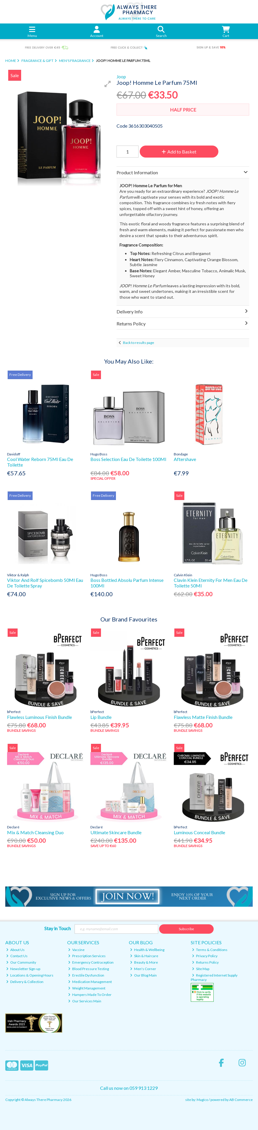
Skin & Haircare (144, 956)
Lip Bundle (101, 717)
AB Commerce (241, 1099)
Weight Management (86, 988)
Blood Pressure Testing (88, 969)
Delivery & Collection (24, 981)
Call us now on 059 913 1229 (129, 1088)
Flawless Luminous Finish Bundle (39, 717)
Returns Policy (205, 962)
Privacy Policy (204, 956)
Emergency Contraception (91, 962)
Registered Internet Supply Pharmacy (214, 977)
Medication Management (90, 981)
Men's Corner (143, 969)
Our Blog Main (143, 975)
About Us (15, 949)
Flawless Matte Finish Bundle (203, 717)
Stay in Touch (57, 928)
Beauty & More (144, 962)
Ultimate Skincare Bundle (115, 832)
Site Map (200, 969)
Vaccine (76, 949)
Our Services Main (84, 1001)
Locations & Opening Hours (29, 975)
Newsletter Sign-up (23, 969)
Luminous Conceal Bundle (199, 832)
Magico (202, 1099)
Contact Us (17, 956)
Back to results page (138, 342)
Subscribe (186, 929)
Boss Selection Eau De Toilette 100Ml (128, 459)
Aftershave (185, 459)
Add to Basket (179, 151)
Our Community (21, 962)
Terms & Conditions (209, 949)
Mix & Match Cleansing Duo (35, 832)
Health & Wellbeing (147, 949)
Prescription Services (87, 956)
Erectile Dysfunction (86, 975)
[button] (107, 84)
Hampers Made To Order (90, 994)
